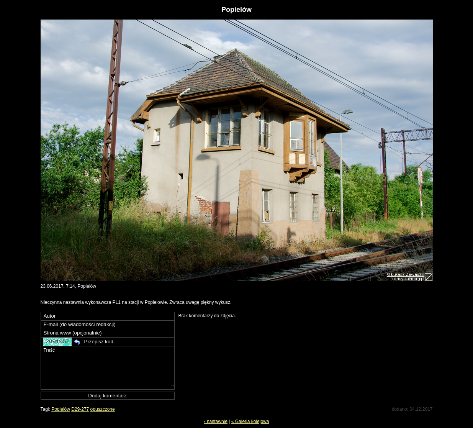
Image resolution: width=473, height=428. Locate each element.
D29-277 (80, 409)
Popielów (60, 409)
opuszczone (102, 409)
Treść (108, 366)
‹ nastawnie (215, 421)
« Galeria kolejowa (250, 421)
